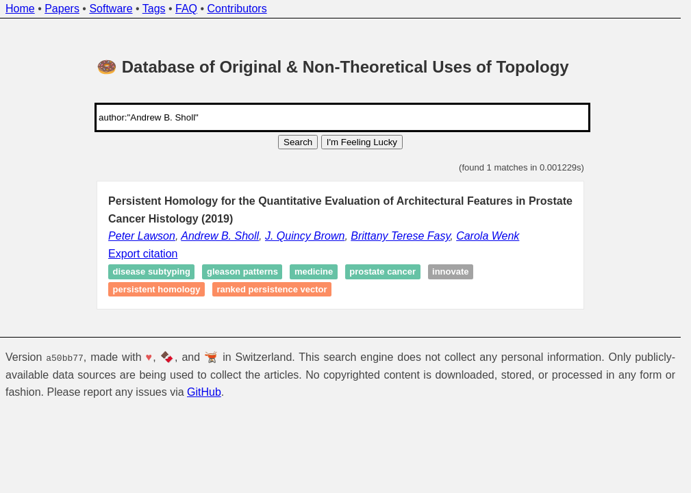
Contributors (237, 8)
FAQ (186, 8)
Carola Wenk (487, 236)
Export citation (142, 254)
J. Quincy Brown (304, 236)
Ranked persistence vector (271, 289)
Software (110, 8)
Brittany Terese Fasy (400, 236)
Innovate (450, 272)
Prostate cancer (382, 272)
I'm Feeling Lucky (362, 142)
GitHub (204, 392)
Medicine (313, 272)
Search (298, 142)
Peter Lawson (141, 236)
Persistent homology (157, 289)
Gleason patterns (242, 272)
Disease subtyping (151, 272)
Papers (62, 8)
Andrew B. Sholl (220, 236)
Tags (154, 8)
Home (20, 8)
